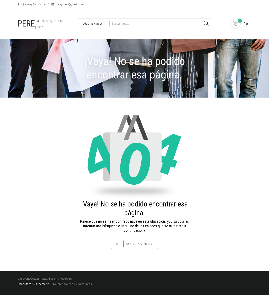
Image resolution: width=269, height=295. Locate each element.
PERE (26, 24)
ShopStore (24, 284)
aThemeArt (42, 284)
